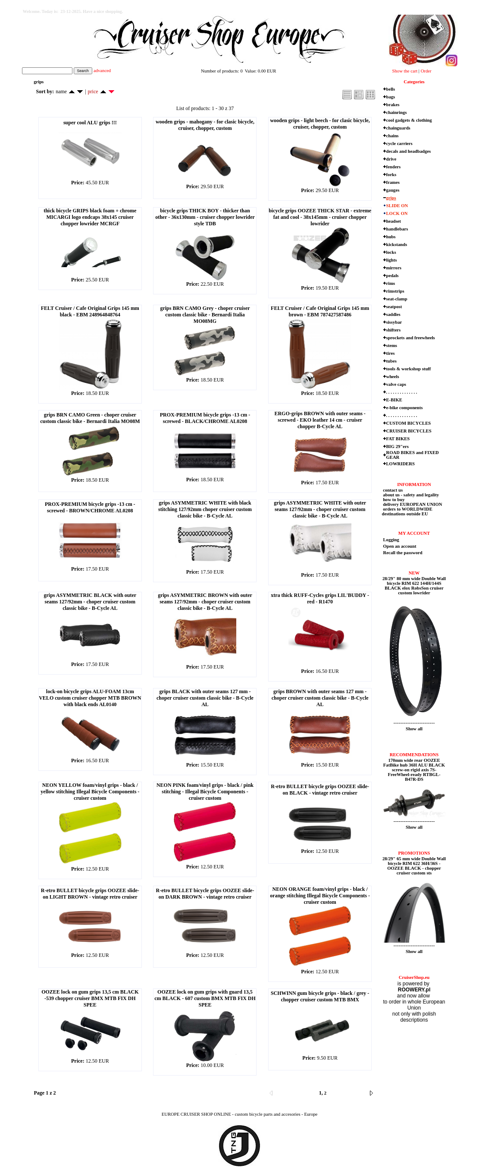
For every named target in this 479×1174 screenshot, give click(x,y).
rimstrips (395, 291)
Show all (414, 728)
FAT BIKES (398, 438)
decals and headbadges (408, 151)
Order (426, 71)
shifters (393, 330)
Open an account (399, 546)
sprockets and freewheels (410, 337)
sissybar (394, 322)
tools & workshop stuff (408, 368)
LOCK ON (397, 213)
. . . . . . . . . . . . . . (401, 392)
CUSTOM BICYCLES (408, 423)
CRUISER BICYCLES (409, 431)
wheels (392, 376)
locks (391, 252)
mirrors (393, 267)
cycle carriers (399, 143)
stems (391, 345)
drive (391, 159)
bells (390, 89)
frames (393, 182)
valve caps (396, 384)
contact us (392, 490)
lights (391, 260)
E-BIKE (394, 400)
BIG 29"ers (397, 446)
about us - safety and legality (410, 494)
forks (391, 174)
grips (391, 198)
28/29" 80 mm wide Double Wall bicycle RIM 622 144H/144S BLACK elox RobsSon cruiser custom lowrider (414, 585)
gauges (393, 190)
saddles (393, 314)
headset (393, 221)
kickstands (396, 244)
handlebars (397, 229)
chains (392, 135)
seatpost (394, 306)
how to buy (393, 499)
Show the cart (405, 71)
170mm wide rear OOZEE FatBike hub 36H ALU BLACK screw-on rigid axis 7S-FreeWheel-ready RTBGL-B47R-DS (414, 770)
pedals (392, 275)
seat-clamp (396, 299)
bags (390, 97)
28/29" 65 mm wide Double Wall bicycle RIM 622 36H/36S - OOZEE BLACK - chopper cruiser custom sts (414, 865)
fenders (393, 166)
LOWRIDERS (400, 463)
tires (390, 353)
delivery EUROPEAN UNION (412, 504)
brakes (393, 104)
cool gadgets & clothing (409, 120)
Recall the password (403, 552)
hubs (391, 236)
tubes (391, 361)
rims (390, 283)
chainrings (396, 112)
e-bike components (404, 407)
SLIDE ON (397, 205)
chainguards (398, 128)
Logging (391, 539)
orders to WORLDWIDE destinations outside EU (407, 511)
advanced (102, 70)
